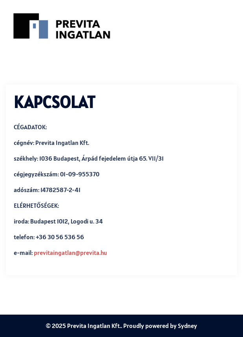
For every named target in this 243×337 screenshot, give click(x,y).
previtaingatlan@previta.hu (70, 252)
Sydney (187, 326)
